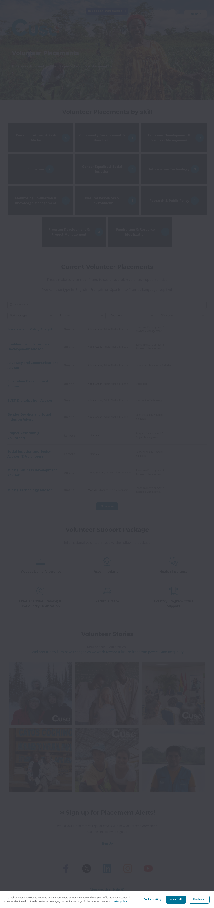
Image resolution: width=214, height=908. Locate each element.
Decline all (199, 899)
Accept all (176, 899)
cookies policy (119, 901)
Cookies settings (153, 899)
